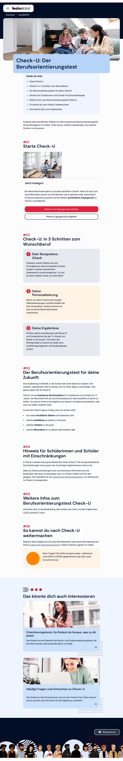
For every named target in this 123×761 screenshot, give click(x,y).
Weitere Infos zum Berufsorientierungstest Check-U (53, 97)
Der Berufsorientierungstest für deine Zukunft (50, 88)
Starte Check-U (36, 79)
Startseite (7, 12)
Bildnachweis (109, 729)
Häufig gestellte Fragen (34, 510)
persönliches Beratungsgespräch (67, 474)
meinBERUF (21, 12)
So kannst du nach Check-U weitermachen (49, 102)
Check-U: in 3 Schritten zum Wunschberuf (48, 83)
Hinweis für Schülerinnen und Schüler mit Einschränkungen (57, 93)
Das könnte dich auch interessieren (45, 107)
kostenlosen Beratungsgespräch (44, 542)
